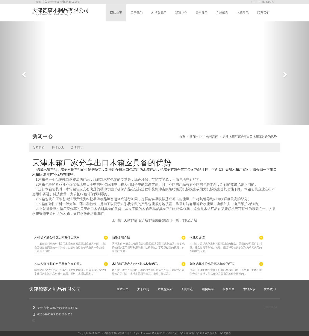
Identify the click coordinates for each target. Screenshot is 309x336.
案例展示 (201, 12)
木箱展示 (243, 12)
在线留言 (222, 12)
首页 (182, 136)
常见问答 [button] (77, 147)
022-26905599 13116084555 (52, 314)
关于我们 (137, 12)
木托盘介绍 (189, 220)
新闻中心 (181, 12)
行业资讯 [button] (58, 147)
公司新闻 (212, 136)
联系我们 (263, 12)
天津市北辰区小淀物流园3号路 (55, 308)
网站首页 (116, 12)
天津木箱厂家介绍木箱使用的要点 (146, 220)
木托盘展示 (158, 12)
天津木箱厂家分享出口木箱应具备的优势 (250, 136)
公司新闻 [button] (38, 147)
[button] (23, 73)
